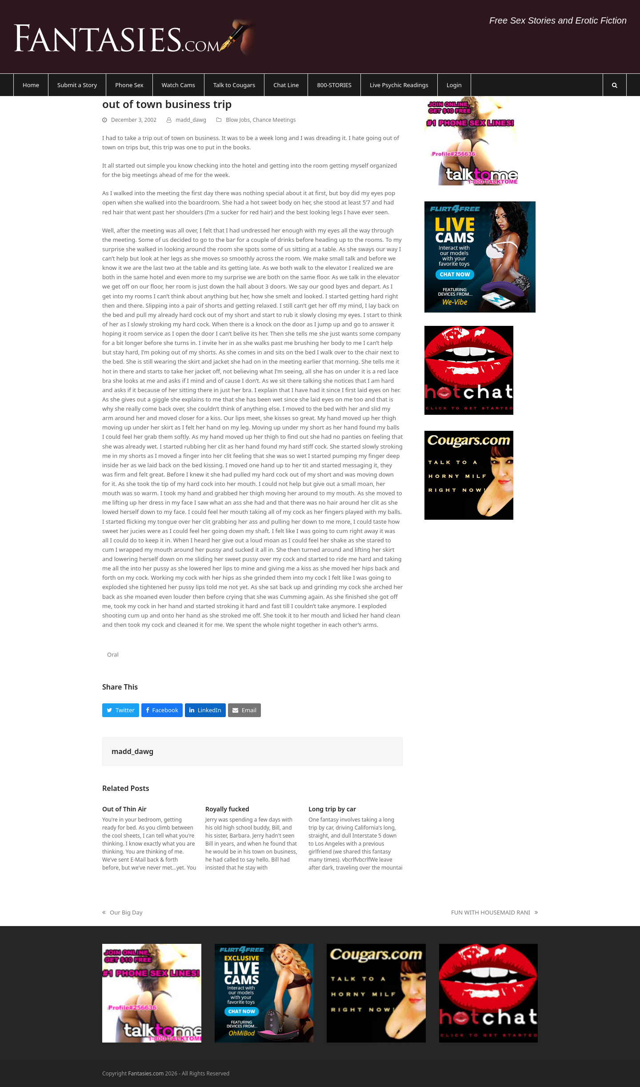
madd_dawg (191, 120)
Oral (113, 654)
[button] (614, 85)
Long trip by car (332, 809)
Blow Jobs (238, 120)
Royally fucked (227, 809)
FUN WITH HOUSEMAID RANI (494, 912)
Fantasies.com (146, 1073)
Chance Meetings (274, 120)
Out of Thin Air (124, 809)
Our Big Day (122, 912)
